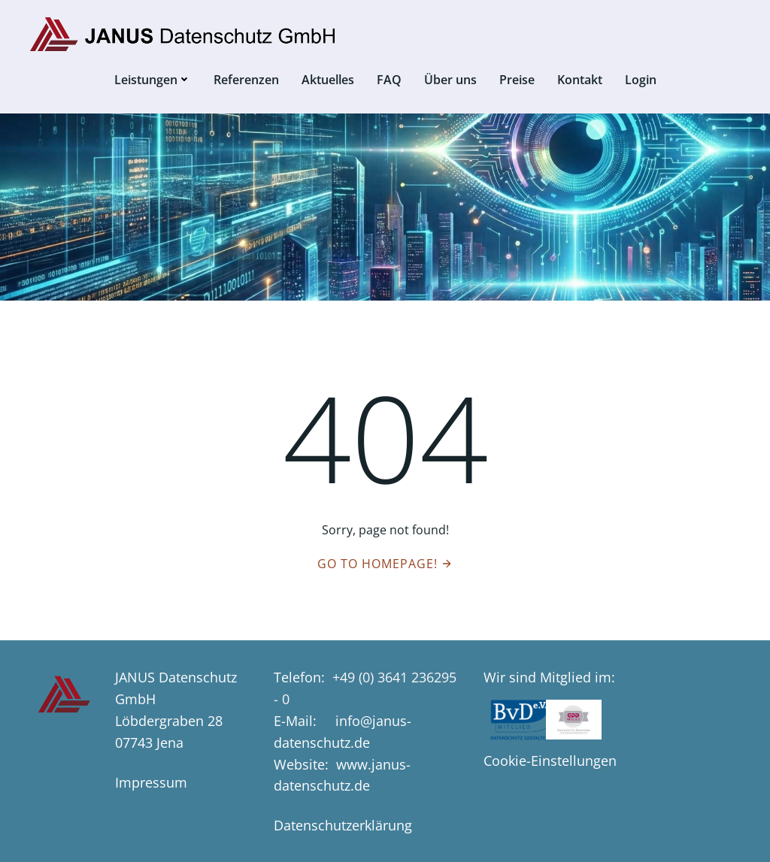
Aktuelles (328, 79)
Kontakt (579, 79)
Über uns (450, 79)
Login (640, 79)
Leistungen (152, 79)
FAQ (389, 79)
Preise (517, 79)
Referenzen (246, 79)
